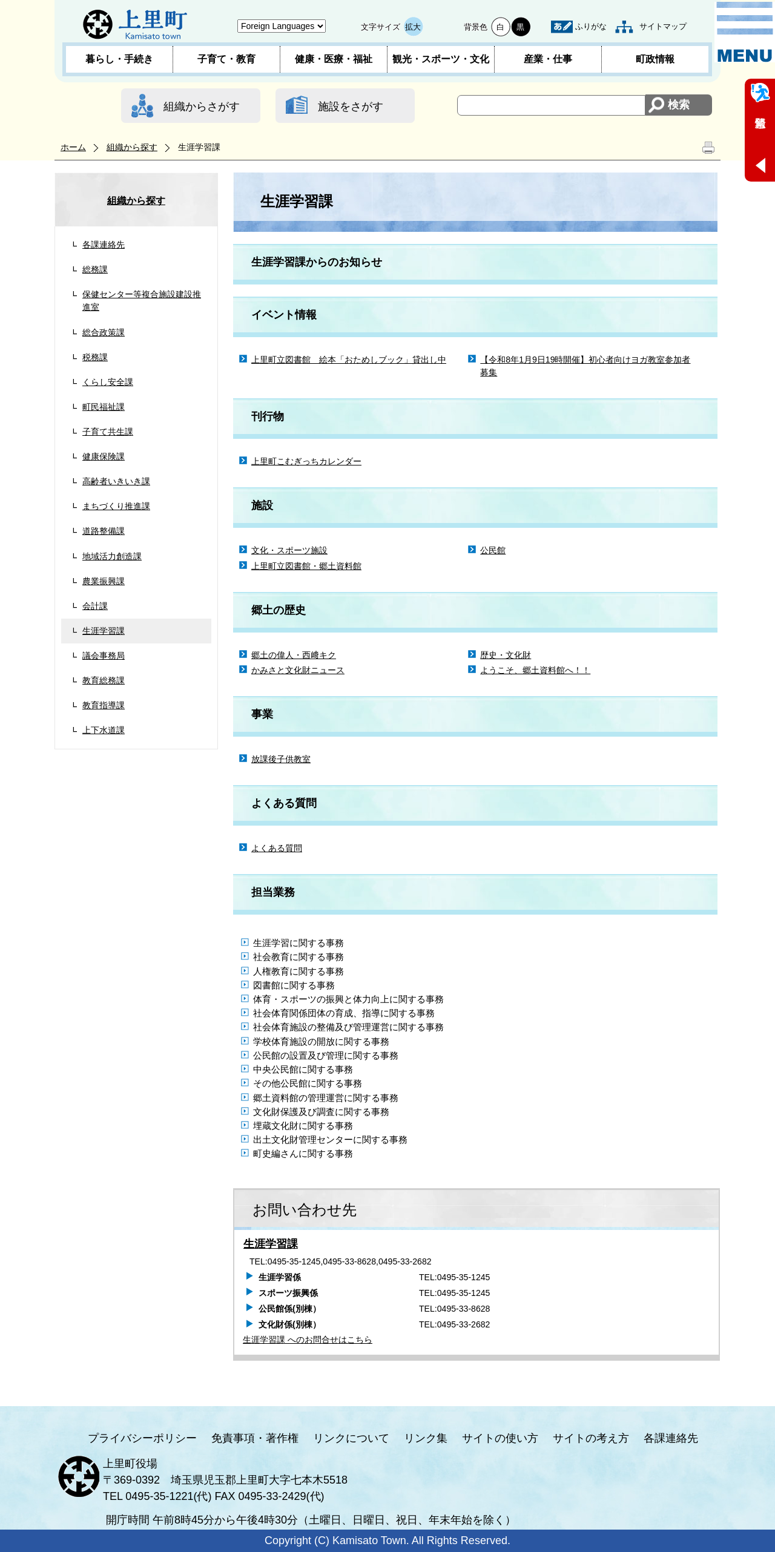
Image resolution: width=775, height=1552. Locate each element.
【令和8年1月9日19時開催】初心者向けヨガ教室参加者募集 (585, 366)
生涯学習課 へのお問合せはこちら (307, 1339)
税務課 (95, 357)
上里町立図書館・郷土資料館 (306, 566)
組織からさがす (201, 106)
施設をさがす (350, 106)
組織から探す (132, 147)
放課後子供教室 (281, 759)
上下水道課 (103, 730)
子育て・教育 (226, 59)
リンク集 (425, 1438)
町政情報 (655, 59)
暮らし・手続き (119, 59)
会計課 (95, 606)
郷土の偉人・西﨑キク (293, 655)
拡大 (413, 26)
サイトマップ (663, 26)
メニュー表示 (744, 32)
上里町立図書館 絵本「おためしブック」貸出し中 (348, 359)
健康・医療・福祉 (333, 59)
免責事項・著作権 (254, 1438)
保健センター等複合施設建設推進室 (141, 300)
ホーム (73, 147)
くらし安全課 (107, 382)
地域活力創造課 (112, 556)
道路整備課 (103, 531)
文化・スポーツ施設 (289, 550)
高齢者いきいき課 (116, 481)
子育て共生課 (107, 431)
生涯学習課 (103, 631)
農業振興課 (103, 581)
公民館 (493, 550)
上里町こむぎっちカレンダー (306, 461)
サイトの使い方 (500, 1438)
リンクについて (351, 1438)
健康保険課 (103, 456)
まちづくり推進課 (116, 506)
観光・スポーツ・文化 (440, 59)
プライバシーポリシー (142, 1438)
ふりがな (591, 26)
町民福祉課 (103, 407)
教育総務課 (103, 680)
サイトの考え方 (591, 1438)
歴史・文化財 (505, 655)
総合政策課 (103, 332)
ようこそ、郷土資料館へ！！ (535, 670)
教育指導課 (103, 705)
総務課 (95, 269)
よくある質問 (276, 848)
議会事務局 (103, 655)
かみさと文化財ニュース (298, 670)
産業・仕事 (548, 59)
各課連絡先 (103, 244)
